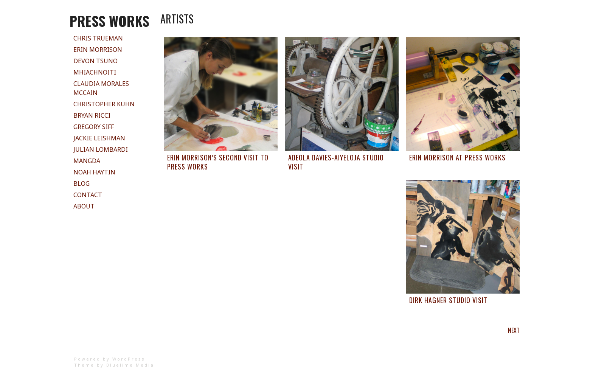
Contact (87, 195)
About (84, 206)
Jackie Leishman (99, 138)
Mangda (86, 161)
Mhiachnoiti (94, 72)
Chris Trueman (98, 38)
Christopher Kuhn (104, 104)
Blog (81, 183)
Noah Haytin (94, 172)
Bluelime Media (130, 365)
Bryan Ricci (91, 115)
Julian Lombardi (100, 149)
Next (514, 330)
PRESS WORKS (109, 21)
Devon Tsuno (95, 61)
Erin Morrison (97, 49)
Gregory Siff (93, 127)
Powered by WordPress (109, 359)
